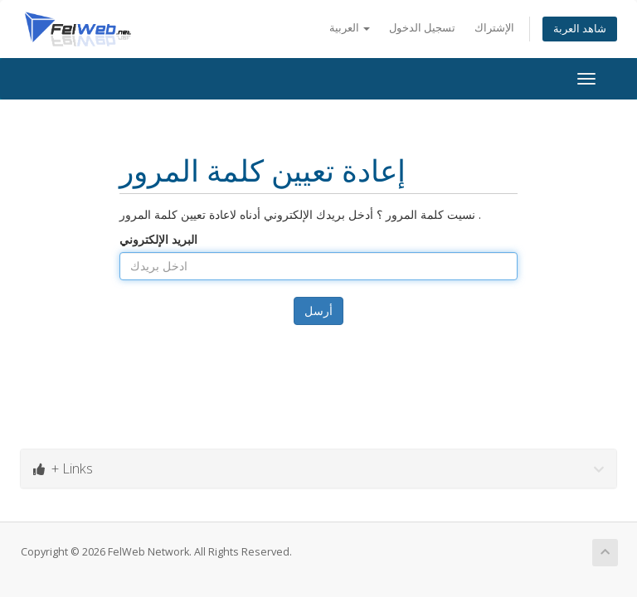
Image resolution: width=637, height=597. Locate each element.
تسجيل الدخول (422, 28)
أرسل (318, 310)
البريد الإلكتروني (158, 239)
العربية (349, 28)
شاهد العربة (579, 29)
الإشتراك (494, 28)
